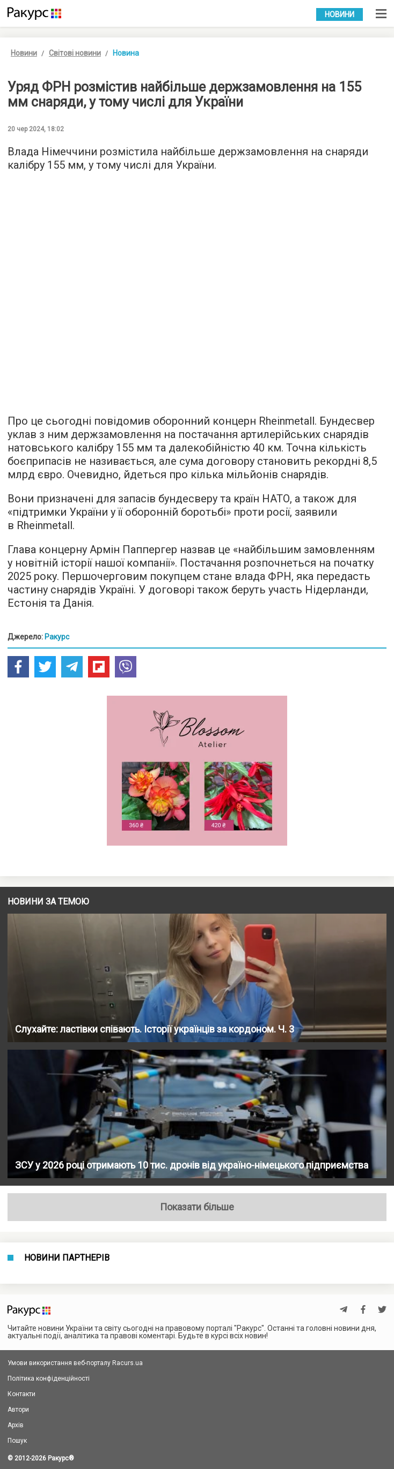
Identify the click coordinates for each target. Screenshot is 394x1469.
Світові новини (75, 53)
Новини (339, 14)
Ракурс (57, 636)
